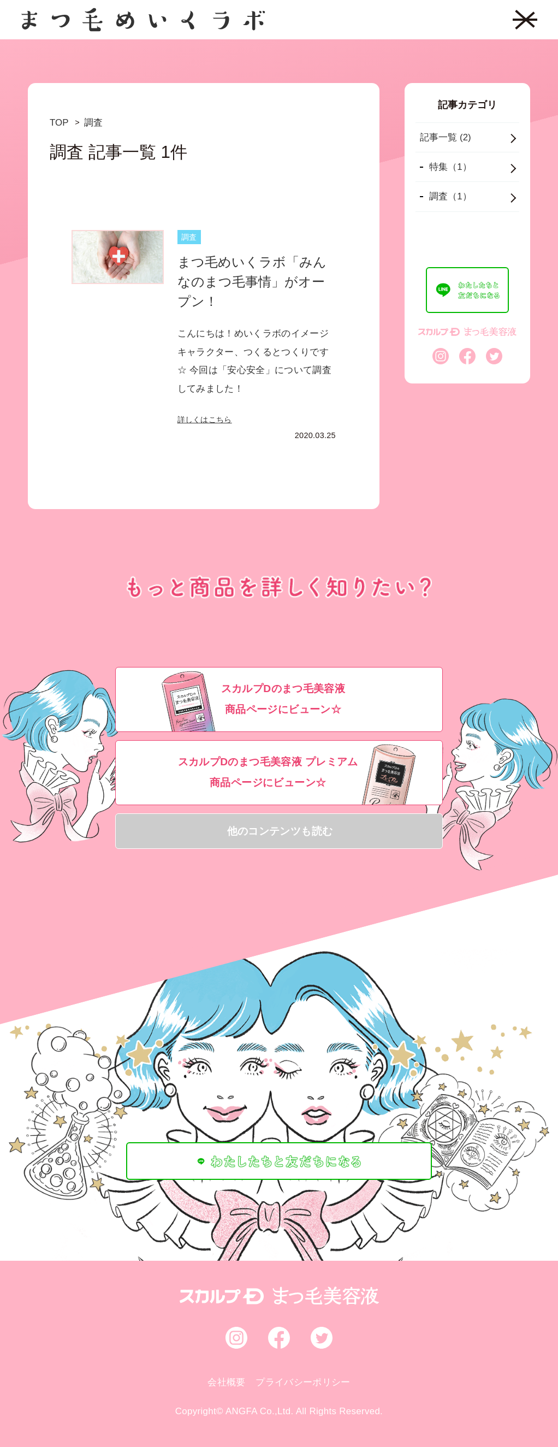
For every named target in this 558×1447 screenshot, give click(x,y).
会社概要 (226, 1382)
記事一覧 (445, 137)
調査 (93, 122)
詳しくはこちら (204, 419)
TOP (59, 122)
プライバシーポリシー (303, 1382)
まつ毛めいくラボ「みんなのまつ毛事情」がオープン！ (252, 282)
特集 (450, 167)
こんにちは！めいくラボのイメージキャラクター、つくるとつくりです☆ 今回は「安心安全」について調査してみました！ (254, 361)
